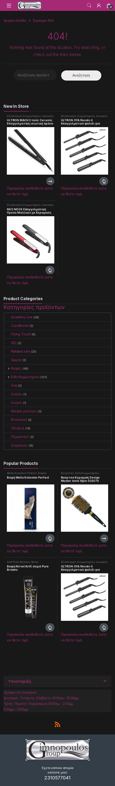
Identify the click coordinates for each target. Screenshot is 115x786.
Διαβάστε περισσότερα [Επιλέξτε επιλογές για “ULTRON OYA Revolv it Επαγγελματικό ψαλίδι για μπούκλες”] (103, 181)
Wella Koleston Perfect (22, 473)
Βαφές (13, 368)
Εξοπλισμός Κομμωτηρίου (24, 116)
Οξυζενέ (14, 428)
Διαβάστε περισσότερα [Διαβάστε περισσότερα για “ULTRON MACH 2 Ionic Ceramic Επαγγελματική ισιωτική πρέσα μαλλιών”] (50, 181)
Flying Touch (17, 334)
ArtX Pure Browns (18, 562)
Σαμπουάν (16, 445)
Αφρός (13, 360)
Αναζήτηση (81, 75)
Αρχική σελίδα (15, 20)
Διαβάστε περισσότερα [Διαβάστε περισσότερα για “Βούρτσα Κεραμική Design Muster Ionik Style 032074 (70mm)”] (104, 538)
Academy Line (18, 317)
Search (89, 5)
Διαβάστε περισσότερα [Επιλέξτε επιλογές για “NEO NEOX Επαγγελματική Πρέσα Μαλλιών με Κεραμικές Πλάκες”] (50, 270)
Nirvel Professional (22, 563)
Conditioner (16, 326)
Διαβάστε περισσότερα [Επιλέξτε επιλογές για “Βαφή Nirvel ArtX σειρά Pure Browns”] (50, 627)
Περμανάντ (17, 437)
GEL (10, 343)
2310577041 (57, 778)
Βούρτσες (67, 473)
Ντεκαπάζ (15, 420)
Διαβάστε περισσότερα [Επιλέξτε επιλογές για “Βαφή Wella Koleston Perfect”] (50, 538)
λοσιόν (13, 403)
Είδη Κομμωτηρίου (22, 377)
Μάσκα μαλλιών (20, 411)
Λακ (10, 385)
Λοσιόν (13, 394)
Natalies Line (17, 351)
